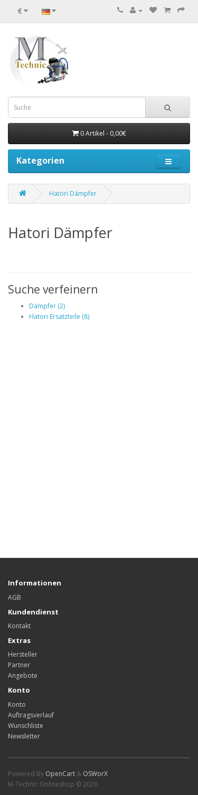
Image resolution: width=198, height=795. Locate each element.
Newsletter (24, 736)
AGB (14, 597)
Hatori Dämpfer (73, 193)
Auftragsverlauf (31, 715)
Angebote (22, 675)
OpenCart (60, 773)
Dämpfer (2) (47, 305)
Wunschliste (25, 725)
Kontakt (19, 625)
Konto (17, 704)
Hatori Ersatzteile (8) (59, 316)
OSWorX (95, 773)
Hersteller (22, 654)
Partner (19, 664)
